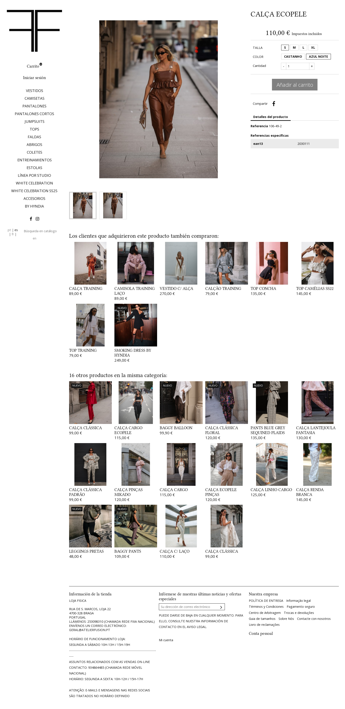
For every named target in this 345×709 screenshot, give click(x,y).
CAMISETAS (34, 98)
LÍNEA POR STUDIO (34, 175)
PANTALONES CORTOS (34, 113)
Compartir (273, 103)
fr (13, 234)
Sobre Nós (286, 619)
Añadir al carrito (295, 84)
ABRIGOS (34, 144)
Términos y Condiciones (266, 606)
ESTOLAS (34, 167)
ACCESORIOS (34, 198)
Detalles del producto (270, 117)
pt (9, 230)
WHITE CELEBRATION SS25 (34, 190)
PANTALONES (34, 106)
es (16, 230)
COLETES (34, 152)
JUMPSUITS (34, 121)
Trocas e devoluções (299, 613)
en (34, 238)
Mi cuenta (166, 640)
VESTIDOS (34, 90)
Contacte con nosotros (314, 619)
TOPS (34, 129)
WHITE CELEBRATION (34, 183)
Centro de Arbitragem (265, 613)
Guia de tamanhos (262, 619)
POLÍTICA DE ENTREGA (266, 601)
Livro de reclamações (264, 624)
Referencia (259, 126)
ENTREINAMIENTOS (34, 159)
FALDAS (34, 136)
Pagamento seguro (301, 606)
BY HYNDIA (34, 206)
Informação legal (298, 601)
